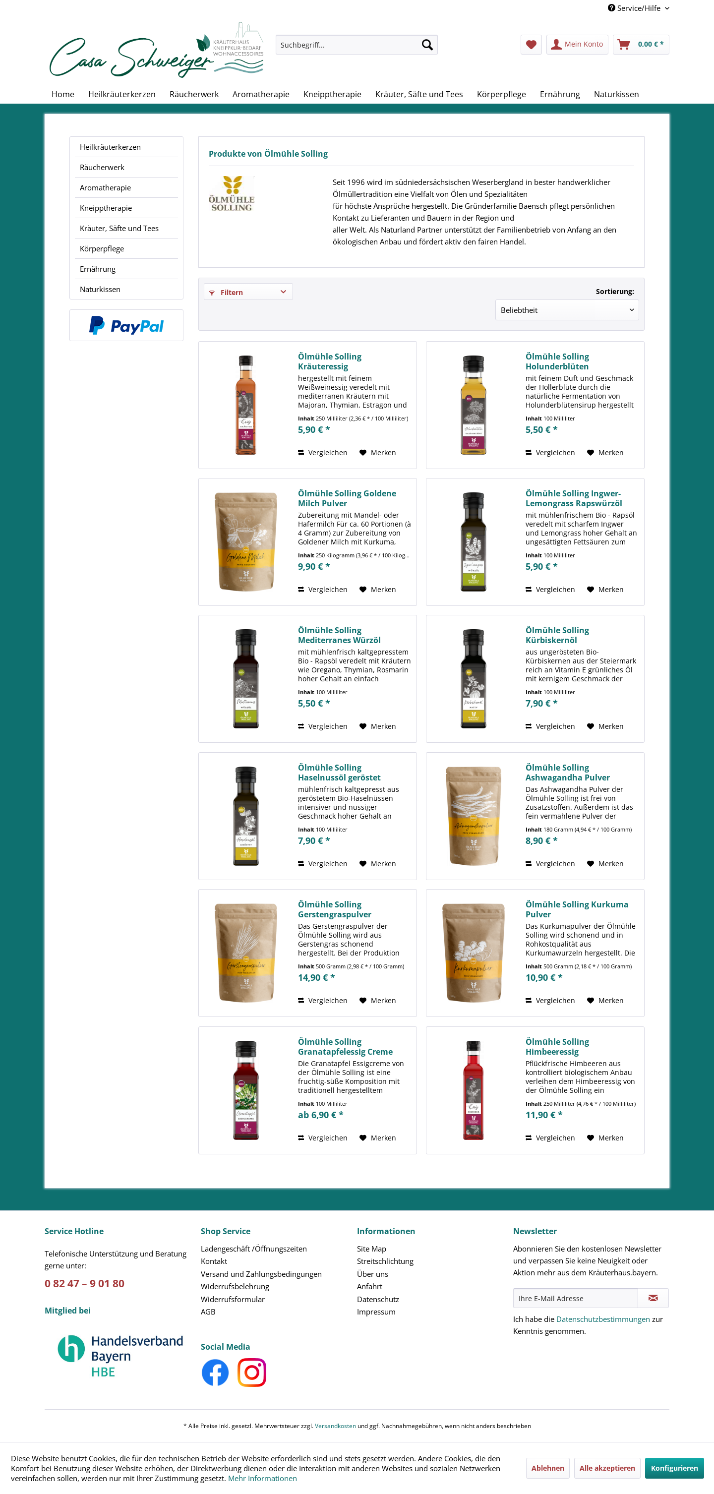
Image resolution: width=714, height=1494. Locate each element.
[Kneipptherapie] (332, 94)
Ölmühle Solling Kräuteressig (329, 361)
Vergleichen (323, 452)
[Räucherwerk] (194, 94)
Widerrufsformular (233, 1299)
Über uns (372, 1274)
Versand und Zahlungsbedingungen (261, 1274)
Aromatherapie (105, 187)
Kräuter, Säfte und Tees (119, 228)
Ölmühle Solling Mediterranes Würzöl (339, 635)
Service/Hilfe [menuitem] (635, 8)
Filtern (226, 292)
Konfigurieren (674, 1468)
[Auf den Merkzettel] (377, 453)
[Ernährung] (560, 94)
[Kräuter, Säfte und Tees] (419, 94)
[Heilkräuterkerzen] (122, 94)
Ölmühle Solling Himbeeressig (557, 1047)
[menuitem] (357, 49)
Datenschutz (378, 1299)
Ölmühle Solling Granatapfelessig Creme (345, 1047)
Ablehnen (548, 1468)
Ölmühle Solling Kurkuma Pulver (577, 909)
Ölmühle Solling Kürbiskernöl (557, 635)
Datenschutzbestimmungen (603, 1319)
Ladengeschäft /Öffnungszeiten (254, 1249)
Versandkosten (335, 1426)
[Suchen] (427, 45)
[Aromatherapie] (261, 94)
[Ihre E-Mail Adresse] (575, 1298)
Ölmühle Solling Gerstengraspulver (334, 909)
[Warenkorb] (641, 45)
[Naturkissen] (616, 94)
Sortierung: (615, 291)
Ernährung (98, 269)
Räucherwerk (102, 167)
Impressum (376, 1311)
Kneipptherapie (106, 208)
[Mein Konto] (577, 45)
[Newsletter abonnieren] (653, 1298)
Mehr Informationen (262, 1478)
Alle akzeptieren (607, 1468)
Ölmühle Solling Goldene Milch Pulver (347, 498)
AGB (208, 1311)
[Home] (63, 94)
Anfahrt (369, 1286)
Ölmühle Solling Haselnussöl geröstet (339, 772)
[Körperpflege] (501, 94)
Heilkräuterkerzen (110, 147)
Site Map (371, 1249)
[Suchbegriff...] (357, 45)
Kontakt (214, 1261)
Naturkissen (100, 289)
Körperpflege (102, 248)
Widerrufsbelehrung (235, 1286)
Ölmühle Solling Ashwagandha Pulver (568, 772)
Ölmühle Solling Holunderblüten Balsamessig (557, 361)
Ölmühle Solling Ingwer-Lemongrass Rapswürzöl (574, 498)
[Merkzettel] (531, 45)
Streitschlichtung (385, 1261)
